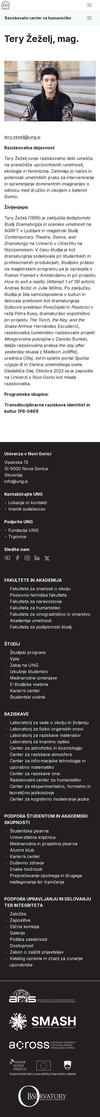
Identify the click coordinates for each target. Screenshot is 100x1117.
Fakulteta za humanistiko (35, 607)
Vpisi (14, 658)
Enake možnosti (26, 869)
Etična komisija (24, 926)
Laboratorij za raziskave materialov (45, 735)
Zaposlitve (20, 920)
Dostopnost (21, 945)
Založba (18, 913)
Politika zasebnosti (28, 939)
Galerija (17, 933)
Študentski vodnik (27, 697)
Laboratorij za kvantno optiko (40, 741)
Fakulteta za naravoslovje (36, 601)
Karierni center (25, 690)
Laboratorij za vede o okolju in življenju (49, 722)
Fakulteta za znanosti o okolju (40, 588)
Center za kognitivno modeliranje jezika (49, 799)
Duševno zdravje (27, 862)
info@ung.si (16, 481)
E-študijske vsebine (29, 684)
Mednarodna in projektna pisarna (43, 843)
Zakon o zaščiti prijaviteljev (37, 952)
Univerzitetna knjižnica (32, 837)
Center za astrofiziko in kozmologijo (46, 748)
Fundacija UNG (23, 530)
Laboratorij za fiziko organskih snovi (46, 729)
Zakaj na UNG (24, 665)
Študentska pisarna (29, 831)
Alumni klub (22, 850)
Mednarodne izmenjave (33, 678)
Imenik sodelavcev (27, 509)
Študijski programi (28, 652)
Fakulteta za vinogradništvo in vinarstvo (50, 614)
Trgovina (17, 536)
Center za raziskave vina (35, 773)
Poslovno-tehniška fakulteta (38, 595)
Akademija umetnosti (30, 620)
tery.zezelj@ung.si (22, 137)
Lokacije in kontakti (27, 502)
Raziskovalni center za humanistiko (38, 18)
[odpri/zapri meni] (89, 5)
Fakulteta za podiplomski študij (40, 627)
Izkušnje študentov (29, 671)
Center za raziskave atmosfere (41, 754)
